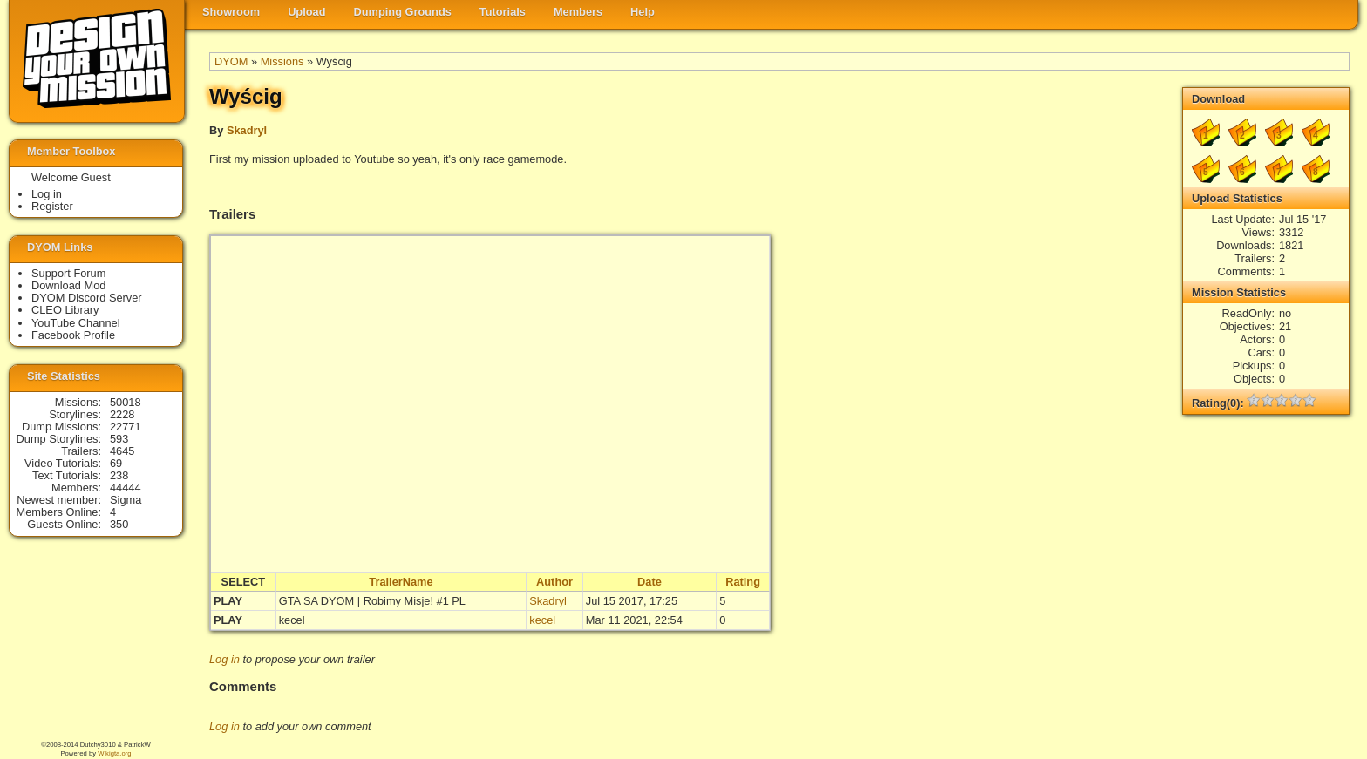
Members (578, 11)
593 (119, 438)
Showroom (231, 11)
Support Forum (68, 273)
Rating (742, 581)
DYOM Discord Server (86, 297)
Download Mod (68, 285)
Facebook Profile (73, 335)
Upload (306, 11)
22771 (125, 426)
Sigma (125, 499)
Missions (282, 61)
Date (649, 581)
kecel (292, 620)
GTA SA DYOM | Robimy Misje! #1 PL (372, 600)
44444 (125, 487)
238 (119, 475)
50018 (125, 402)
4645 (122, 450)
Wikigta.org (114, 753)
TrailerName (400, 581)
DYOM (231, 61)
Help (642, 11)
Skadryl (247, 130)
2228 (122, 414)
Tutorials (502, 11)
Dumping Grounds (403, 11)
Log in (224, 659)
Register (52, 206)
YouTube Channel (75, 322)
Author (554, 581)
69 (116, 463)
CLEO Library (65, 309)
